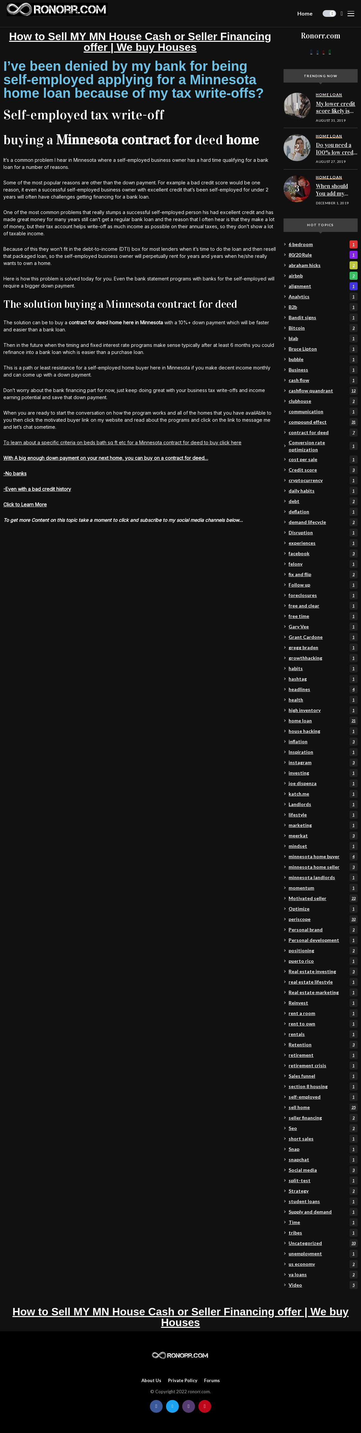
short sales (323, 1139)
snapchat (323, 1160)
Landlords (323, 804)
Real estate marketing (323, 992)
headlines (323, 689)
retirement (323, 1055)
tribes (323, 1233)
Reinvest (323, 1003)
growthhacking (323, 658)
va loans (323, 1275)
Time (323, 1222)
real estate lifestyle (323, 982)
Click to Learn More (25, 504)
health (323, 700)
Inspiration (323, 752)
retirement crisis (323, 1066)
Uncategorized (323, 1243)
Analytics (323, 297)
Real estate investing (323, 971)
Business (323, 370)
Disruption (323, 533)
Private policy (182, 1380)
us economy (323, 1264)
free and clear (323, 606)
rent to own (323, 1024)
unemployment (323, 1254)
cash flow (323, 380)
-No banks (15, 473)
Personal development (323, 940)
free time (323, 616)
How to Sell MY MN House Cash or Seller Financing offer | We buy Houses (140, 41)
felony (323, 564)
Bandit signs (323, 318)
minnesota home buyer (323, 857)
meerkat (323, 836)
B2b (323, 307)
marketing (323, 825)
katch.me (323, 794)
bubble (323, 359)
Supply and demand (323, 1212)
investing (323, 773)
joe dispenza (323, 783)
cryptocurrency (323, 480)
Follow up (323, 585)
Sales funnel (323, 1076)
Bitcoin (323, 328)
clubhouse (323, 401)
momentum (323, 888)
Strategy (323, 1191)
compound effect (323, 422)
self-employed (323, 1097)
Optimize (323, 909)
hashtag (323, 679)
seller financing (323, 1118)
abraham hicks (323, 265)
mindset (323, 846)
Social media (323, 1170)
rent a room (323, 1013)
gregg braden (323, 648)
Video (323, 1285)
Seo (323, 1128)
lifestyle (323, 815)
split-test (323, 1180)
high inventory (323, 710)
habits (323, 668)
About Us (151, 1380)
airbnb (323, 276)
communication (323, 412)
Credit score (323, 470)
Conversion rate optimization (323, 446)
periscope (323, 919)
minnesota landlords (323, 877)
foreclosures (323, 595)
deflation (323, 512)
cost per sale (323, 459)
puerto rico (323, 961)
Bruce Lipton (323, 349)
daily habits (323, 491)
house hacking (323, 731)
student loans (323, 1201)
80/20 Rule (323, 255)
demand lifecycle (323, 522)
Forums (212, 1380)
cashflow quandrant (323, 391)
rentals (323, 1034)
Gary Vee (323, 627)
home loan (323, 721)
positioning (323, 951)
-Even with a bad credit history (37, 489)
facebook (323, 553)
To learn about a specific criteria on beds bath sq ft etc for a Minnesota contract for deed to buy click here (122, 442)
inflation (323, 742)
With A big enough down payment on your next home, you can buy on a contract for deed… (105, 458)
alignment (323, 286)
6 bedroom (323, 244)
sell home (323, 1107)
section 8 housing (323, 1086)
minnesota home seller (323, 867)
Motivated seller (323, 898)
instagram (323, 762)
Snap (323, 1149)
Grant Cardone (323, 637)
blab (323, 338)
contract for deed (323, 432)
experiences (323, 543)
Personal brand (323, 930)
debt (323, 501)
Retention (323, 1045)
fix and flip (323, 574)
